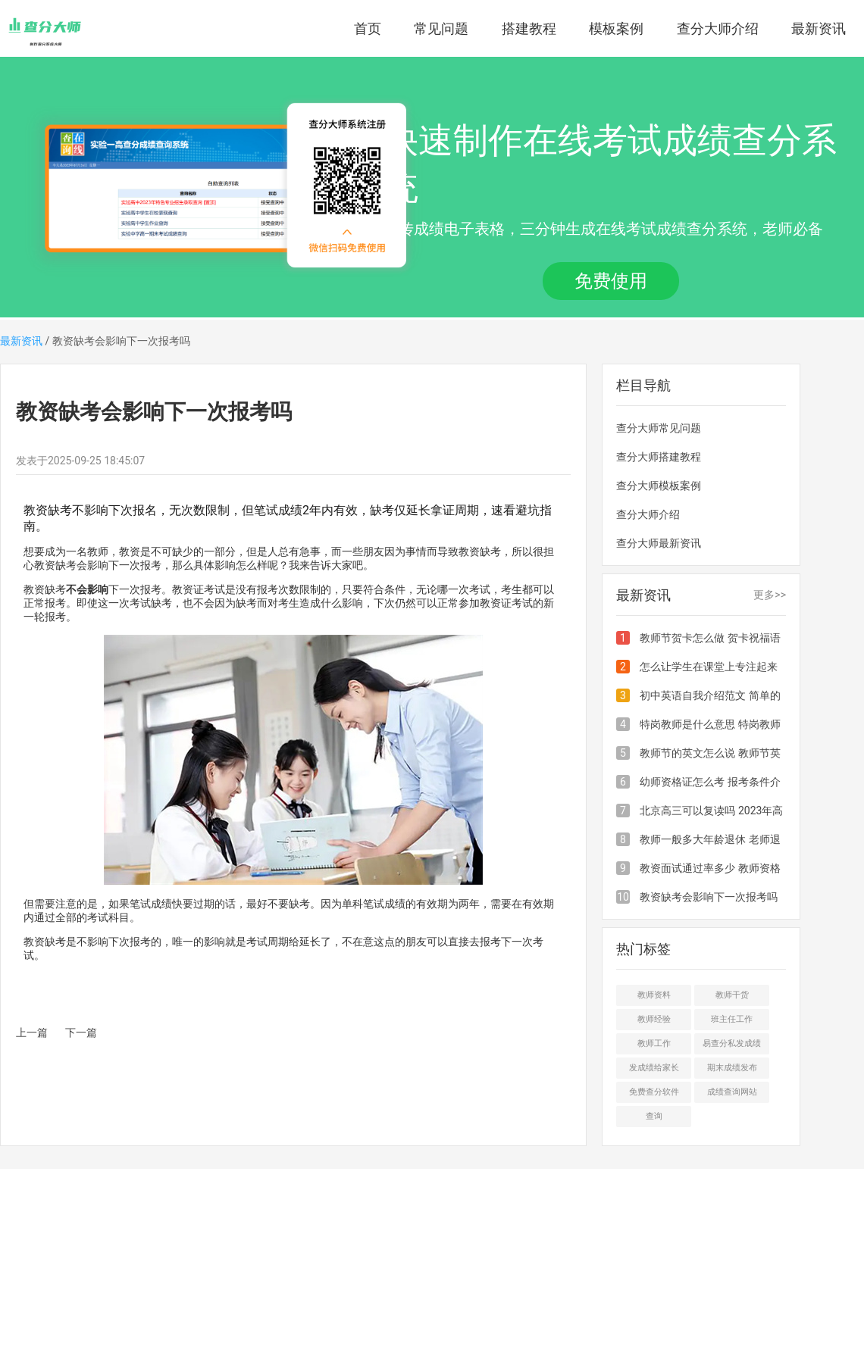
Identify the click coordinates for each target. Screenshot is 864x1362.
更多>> (769, 595)
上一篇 (32, 1032)
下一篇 (81, 1032)
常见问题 (441, 28)
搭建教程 (529, 28)
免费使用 (610, 281)
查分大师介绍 (718, 28)
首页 (367, 28)
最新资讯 (818, 28)
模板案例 (616, 28)
